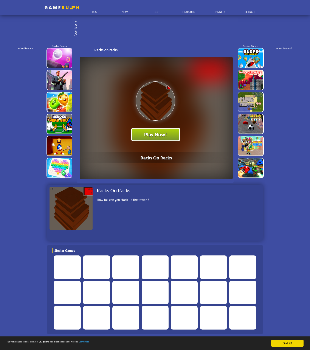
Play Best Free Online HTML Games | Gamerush (61, 7)
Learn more (134, 343)
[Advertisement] (157, 28)
